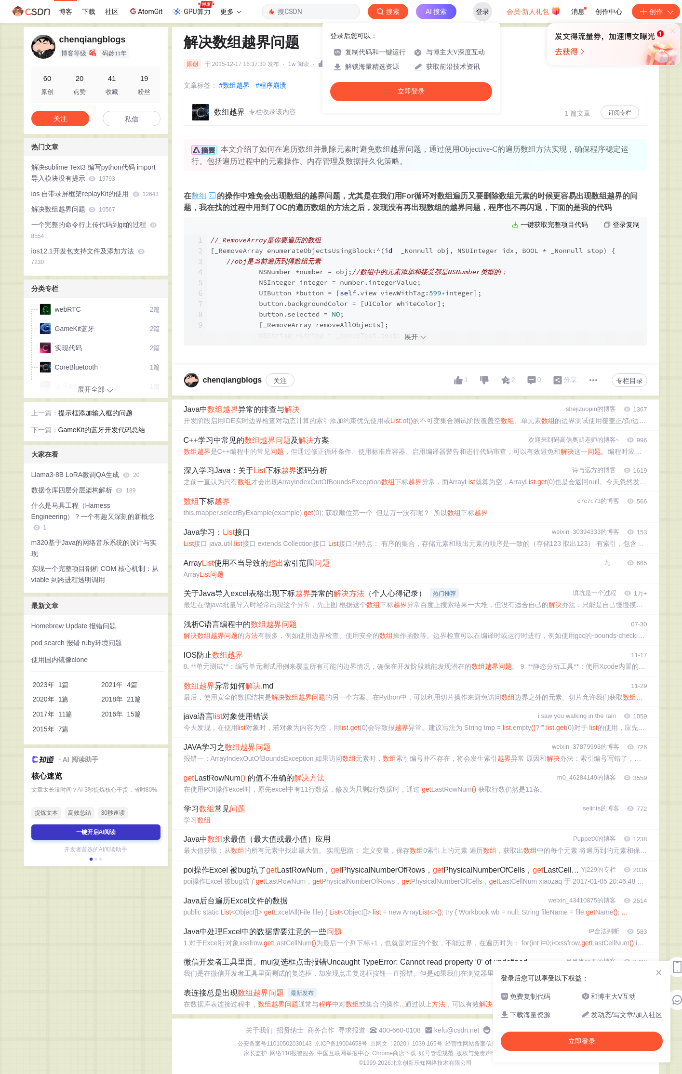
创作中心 (608, 11)
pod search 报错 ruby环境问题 (76, 643)
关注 (280, 416)
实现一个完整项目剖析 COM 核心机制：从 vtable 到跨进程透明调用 (95, 574)
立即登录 (411, 91)
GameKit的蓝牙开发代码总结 (101, 430)
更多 (230, 11)
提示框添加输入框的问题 (95, 413)
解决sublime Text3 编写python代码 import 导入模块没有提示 (93, 172)
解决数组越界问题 (73, 209)
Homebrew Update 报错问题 (74, 626)
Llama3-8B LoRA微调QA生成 (85, 474)
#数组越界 (234, 85)
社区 (112, 11)
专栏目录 (629, 416)
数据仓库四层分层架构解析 (83, 490)
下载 (88, 11)
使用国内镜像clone (59, 659)
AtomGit (145, 11)
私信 (131, 119)
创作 (656, 11)
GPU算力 (193, 8)
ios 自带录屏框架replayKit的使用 (95, 194)
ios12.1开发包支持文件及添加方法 (88, 256)
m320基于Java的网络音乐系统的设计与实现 (94, 548)
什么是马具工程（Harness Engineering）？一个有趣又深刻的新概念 (93, 516)
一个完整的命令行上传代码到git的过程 (94, 230)
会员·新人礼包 (533, 10)
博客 (65, 11)
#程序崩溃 (270, 85)
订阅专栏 (619, 112)
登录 (482, 11)
